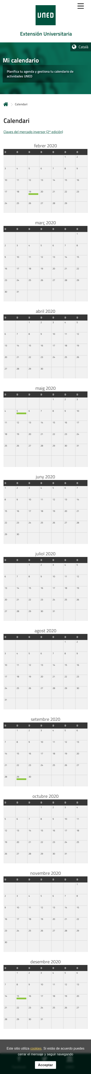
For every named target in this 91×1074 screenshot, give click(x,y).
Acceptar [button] (45, 1065)
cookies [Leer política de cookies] (36, 1048)
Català (83, 47)
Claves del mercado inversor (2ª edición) (33, 131)
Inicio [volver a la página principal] (6, 104)
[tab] (45, 21)
